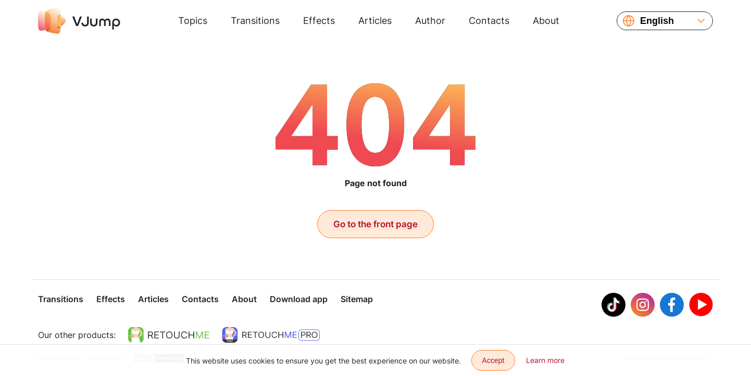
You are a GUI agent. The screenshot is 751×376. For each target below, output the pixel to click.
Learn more (545, 360)
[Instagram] (643, 305)
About (546, 20)
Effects (319, 20)
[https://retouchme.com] (168, 335)
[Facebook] (672, 305)
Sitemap (357, 299)
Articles (375, 20)
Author (430, 20)
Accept (493, 360)
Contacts (489, 20)
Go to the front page (375, 224)
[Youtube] (701, 305)
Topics (192, 20)
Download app (299, 299)
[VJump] (79, 21)
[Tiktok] (613, 305)
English (657, 21)
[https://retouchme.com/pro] (271, 335)
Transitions (255, 20)
